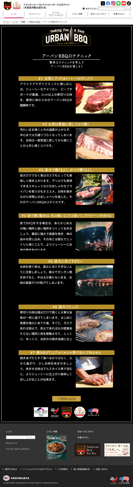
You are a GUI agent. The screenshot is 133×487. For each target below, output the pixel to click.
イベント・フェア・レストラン (17, 448)
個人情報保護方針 (81, 469)
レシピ (9, 431)
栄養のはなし (84, 437)
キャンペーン (11, 443)
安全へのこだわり (85, 431)
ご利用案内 (63, 469)
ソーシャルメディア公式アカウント (37, 469)
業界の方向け (92, 8)
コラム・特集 (51, 431)
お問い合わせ (101, 469)
